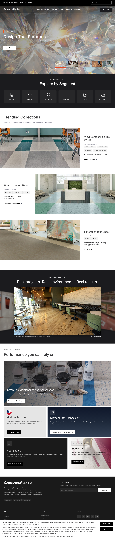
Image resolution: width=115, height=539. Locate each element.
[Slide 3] (85, 64)
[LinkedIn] (88, 516)
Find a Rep (106, 9)
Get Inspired (78, 461)
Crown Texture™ (102, 146)
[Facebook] (79, 516)
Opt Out (106, 529)
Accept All (106, 523)
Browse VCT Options (90, 159)
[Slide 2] (73, 64)
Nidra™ (87, 238)
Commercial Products (43, 9)
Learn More (9, 48)
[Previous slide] (21, 309)
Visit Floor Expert (14, 464)
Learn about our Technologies (62, 432)
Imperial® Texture (90, 146)
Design (62, 9)
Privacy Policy (58, 536)
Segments (55, 9)
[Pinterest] (97, 516)
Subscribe (105, 490)
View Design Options (91, 250)
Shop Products (13, 432)
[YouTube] (92, 516)
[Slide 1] (60, 64)
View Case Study (95, 336)
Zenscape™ (94, 238)
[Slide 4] (97, 64)
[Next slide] (93, 309)
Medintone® (17, 192)
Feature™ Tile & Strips (100, 150)
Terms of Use (69, 536)
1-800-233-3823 (45, 515)
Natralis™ (26, 192)
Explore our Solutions (15, 401)
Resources (69, 9)
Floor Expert (29, 2)
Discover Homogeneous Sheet (13, 203)
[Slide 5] (108, 64)
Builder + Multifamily (17, 2)
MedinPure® (8, 192)
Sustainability (78, 9)
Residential (6, 2)
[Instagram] (83, 516)
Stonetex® (88, 150)
